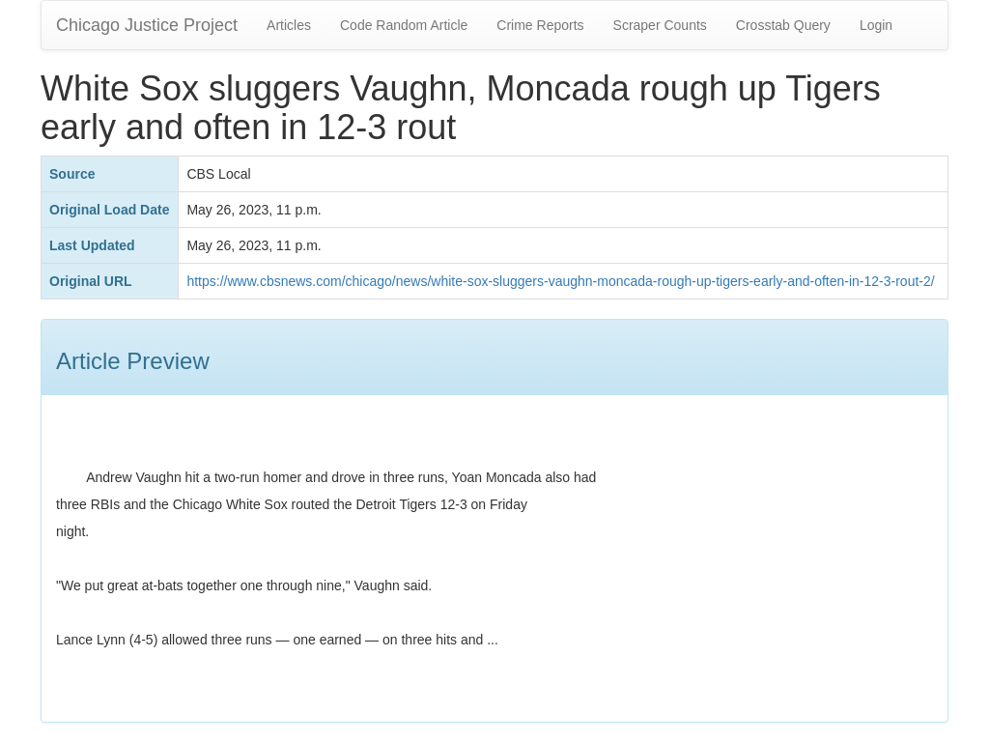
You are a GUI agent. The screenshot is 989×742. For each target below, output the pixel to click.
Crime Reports (539, 25)
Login (876, 25)
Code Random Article (403, 25)
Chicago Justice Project (147, 25)
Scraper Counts (660, 25)
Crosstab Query (783, 25)
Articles (289, 25)
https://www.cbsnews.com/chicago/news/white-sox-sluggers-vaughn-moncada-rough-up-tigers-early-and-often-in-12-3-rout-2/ (560, 281)
